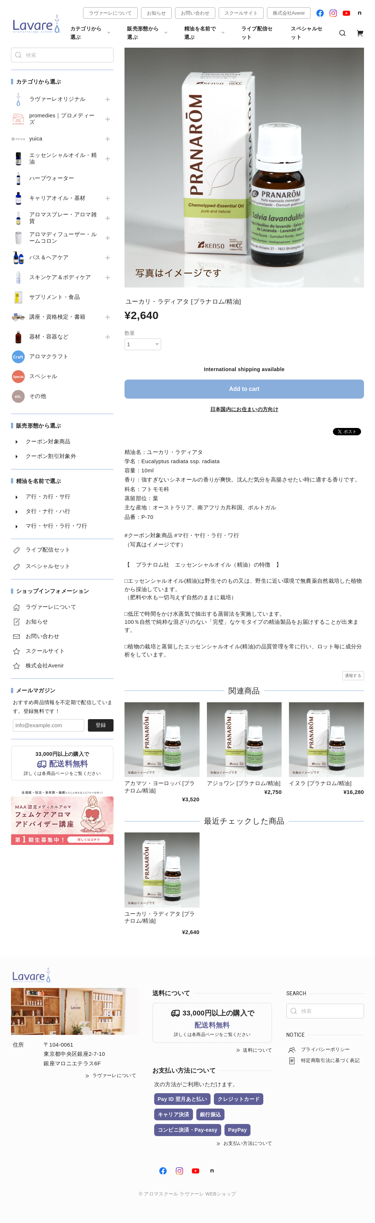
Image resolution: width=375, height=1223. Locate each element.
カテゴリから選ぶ (91, 33)
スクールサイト (241, 13)
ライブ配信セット (257, 33)
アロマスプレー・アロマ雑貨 (63, 218)
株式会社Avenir (289, 13)
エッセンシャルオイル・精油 (63, 158)
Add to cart (244, 389)
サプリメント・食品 (54, 297)
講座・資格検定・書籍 (57, 317)
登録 (101, 725)
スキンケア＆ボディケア (60, 277)
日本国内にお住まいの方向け (244, 409)
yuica (35, 139)
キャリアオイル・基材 (57, 198)
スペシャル (43, 376)
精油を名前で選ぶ (205, 33)
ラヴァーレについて (110, 13)
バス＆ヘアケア (48, 257)
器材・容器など (48, 337)
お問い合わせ (195, 13)
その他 (37, 396)
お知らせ (156, 13)
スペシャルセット (306, 33)
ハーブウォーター (51, 178)
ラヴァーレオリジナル (57, 99)
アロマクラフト (48, 356)
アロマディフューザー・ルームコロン (63, 237)
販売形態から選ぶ (148, 33)
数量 (130, 333)
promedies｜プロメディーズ (62, 119)
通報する (353, 675)
